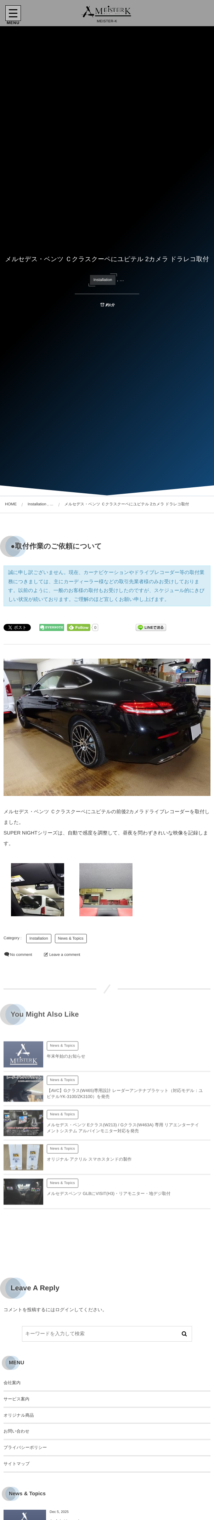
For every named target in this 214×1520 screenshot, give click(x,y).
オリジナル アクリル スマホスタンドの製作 (89, 1163)
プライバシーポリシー (25, 1447)
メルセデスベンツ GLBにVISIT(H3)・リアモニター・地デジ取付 (108, 1198)
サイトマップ (17, 1463)
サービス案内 (16, 1398)
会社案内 (12, 1382)
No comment (21, 955)
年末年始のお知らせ (66, 1061)
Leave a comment (64, 955)
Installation (103, 280)
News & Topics (71, 938)
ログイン (64, 1309)
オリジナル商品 (19, 1415)
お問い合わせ (16, 1431)
